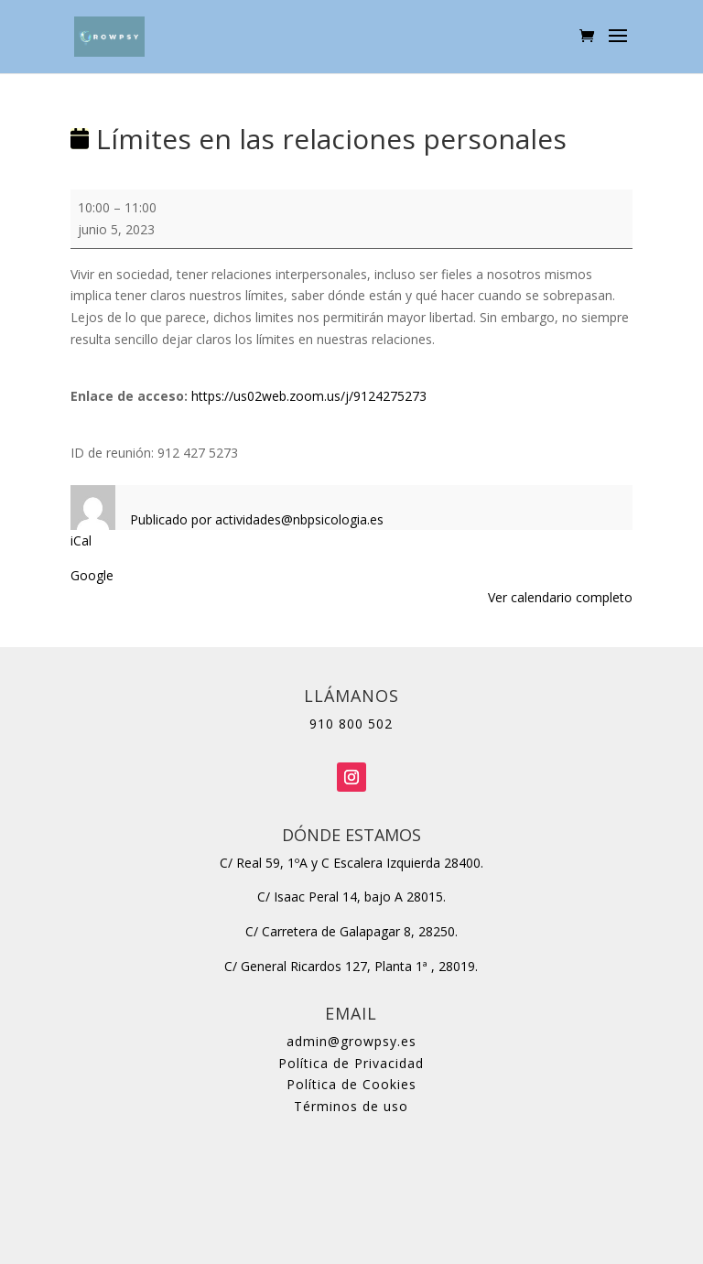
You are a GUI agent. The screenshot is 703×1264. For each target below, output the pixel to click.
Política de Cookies (351, 1084)
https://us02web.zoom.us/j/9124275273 (309, 396)
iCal (81, 540)
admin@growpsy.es (351, 1041)
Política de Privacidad (351, 1063)
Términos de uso (351, 1106)
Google (92, 575)
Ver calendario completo (560, 597)
